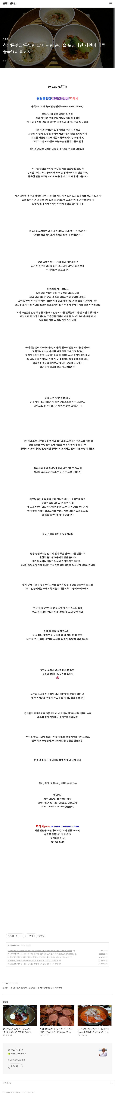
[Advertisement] (57, 900)
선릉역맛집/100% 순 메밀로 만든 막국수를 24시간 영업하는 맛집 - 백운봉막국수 (40, 951)
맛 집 (9, 945)
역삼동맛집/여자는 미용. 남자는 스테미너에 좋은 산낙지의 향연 (33, 964)
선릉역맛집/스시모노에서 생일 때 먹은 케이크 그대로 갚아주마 (33, 960)
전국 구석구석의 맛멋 (16, 1060)
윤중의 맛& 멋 (9, 3)
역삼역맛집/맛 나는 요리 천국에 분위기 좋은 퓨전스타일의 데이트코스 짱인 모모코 (41, 954)
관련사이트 (7, 1083)
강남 (14, 945)
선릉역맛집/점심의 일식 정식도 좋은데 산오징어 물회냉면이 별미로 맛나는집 (38, 957)
